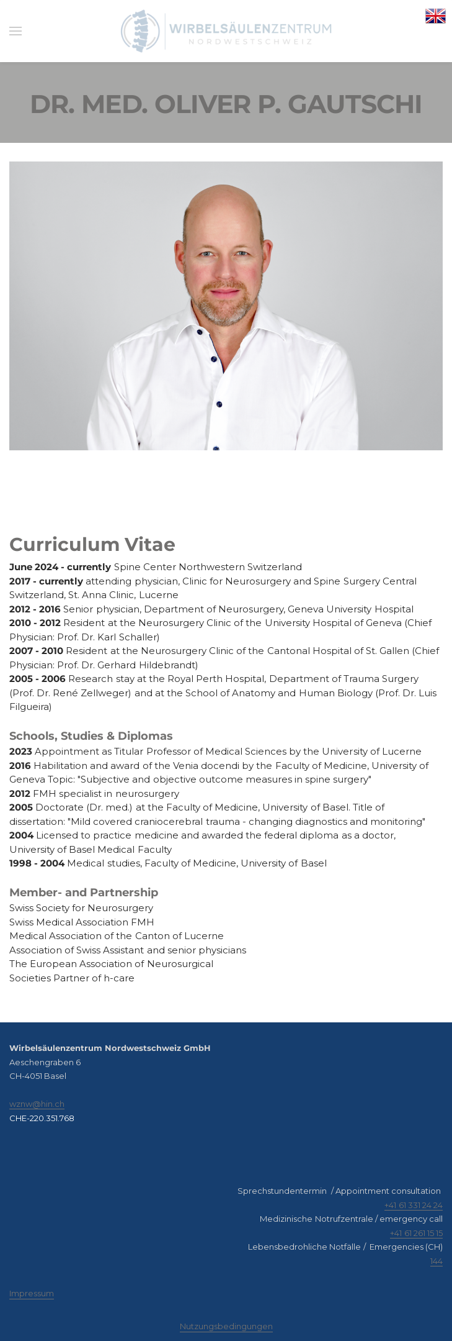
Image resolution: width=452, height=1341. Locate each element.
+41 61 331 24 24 (413, 1205)
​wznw (20, 1104)
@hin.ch (48, 1104)
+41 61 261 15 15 (416, 1233)
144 (436, 1261)
